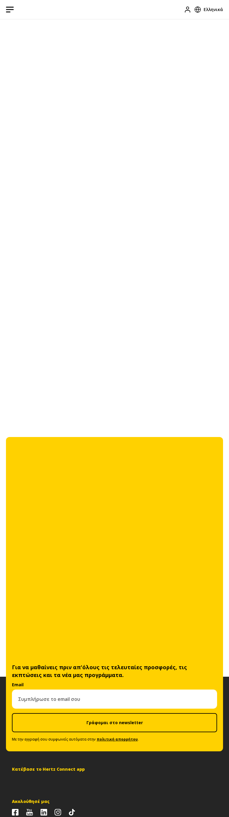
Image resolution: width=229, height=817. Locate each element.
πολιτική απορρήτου (117, 739)
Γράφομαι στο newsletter (114, 722)
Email (18, 684)
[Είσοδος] (187, 9)
